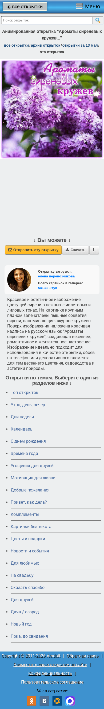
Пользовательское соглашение (52, 682)
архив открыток (45, 45)
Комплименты (25, 514)
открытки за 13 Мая (80, 45)
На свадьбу (22, 575)
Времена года (24, 453)
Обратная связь (83, 655)
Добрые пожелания (30, 490)
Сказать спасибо (28, 587)
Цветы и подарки (28, 538)
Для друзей (22, 599)
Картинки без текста (31, 526)
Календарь (22, 429)
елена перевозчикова (56, 276)
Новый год (21, 624)
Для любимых (25, 563)
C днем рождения (28, 441)
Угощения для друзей (32, 465)
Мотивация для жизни (33, 477)
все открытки (25, 6)
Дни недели (22, 416)
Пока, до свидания (29, 636)
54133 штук (47, 288)
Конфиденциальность (50, 673)
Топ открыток (24, 392)
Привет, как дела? (29, 502)
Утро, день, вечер (28, 404)
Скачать (75, 250)
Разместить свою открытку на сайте (50, 664)
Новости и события (30, 550)
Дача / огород (25, 611)
